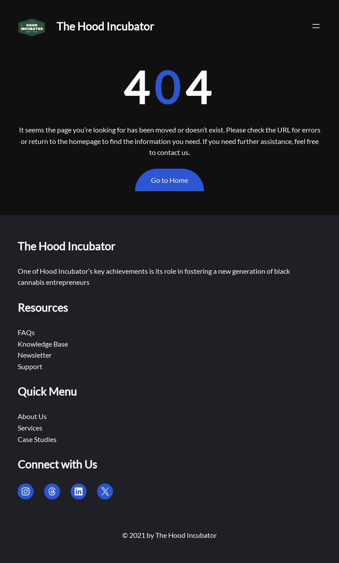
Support (30, 366)
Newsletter (35, 355)
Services (30, 427)
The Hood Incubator (105, 26)
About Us (32, 416)
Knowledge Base (43, 344)
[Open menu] (316, 26)
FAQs (26, 332)
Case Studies (37, 439)
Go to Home (169, 180)
